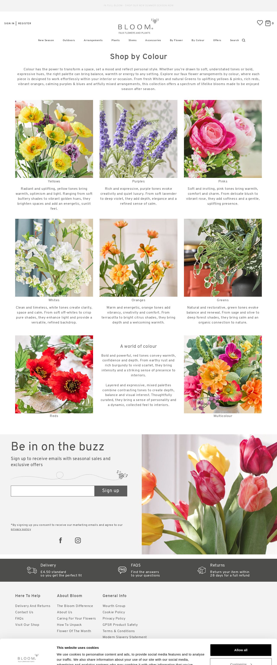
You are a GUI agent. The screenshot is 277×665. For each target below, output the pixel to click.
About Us (64, 612)
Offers (217, 40)
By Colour (198, 40)
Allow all (241, 624)
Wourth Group (114, 606)
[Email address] (53, 491)
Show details (67, 656)
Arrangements (93, 40)
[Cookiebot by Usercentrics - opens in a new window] (28, 656)
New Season (46, 40)
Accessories (153, 40)
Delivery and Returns (32, 606)
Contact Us (24, 612)
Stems (133, 40)
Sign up (110, 490)
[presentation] (44, 510)
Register (24, 24)
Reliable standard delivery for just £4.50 (138, 6)
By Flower (176, 40)
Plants (115, 40)
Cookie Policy (114, 612)
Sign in (9, 24)
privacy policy (21, 529)
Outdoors (69, 40)
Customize (241, 639)
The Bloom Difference (75, 606)
